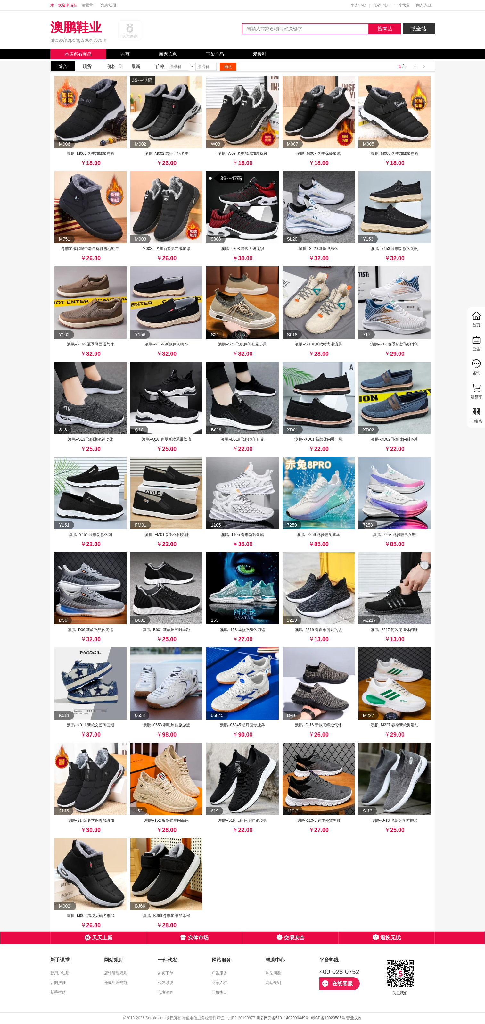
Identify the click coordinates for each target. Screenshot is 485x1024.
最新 (135, 66)
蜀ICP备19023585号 (327, 1018)
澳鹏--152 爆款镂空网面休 (166, 820)
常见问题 (273, 973)
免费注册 (108, 5)
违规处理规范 (115, 982)
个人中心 (358, 5)
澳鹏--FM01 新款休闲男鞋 (166, 534)
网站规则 (273, 982)
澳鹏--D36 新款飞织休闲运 (90, 630)
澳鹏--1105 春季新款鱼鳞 (242, 534)
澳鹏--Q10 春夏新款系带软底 (166, 439)
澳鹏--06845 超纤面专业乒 (242, 725)
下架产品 (215, 54)
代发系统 (165, 982)
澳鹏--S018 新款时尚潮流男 (318, 344)
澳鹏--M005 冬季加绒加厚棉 (394, 153)
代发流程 (165, 992)
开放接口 (219, 992)
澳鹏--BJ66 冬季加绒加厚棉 (166, 915)
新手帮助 (58, 992)
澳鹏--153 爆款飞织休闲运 (242, 630)
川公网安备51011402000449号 (282, 1018)
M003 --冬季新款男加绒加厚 (166, 248)
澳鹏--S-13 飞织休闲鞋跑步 (394, 820)
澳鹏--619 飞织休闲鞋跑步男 (242, 820)
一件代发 (402, 5)
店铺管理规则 (115, 973)
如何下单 (165, 973)
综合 (62, 66)
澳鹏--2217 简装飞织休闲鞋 (394, 630)
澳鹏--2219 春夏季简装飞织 (318, 630)
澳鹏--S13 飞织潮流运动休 (90, 439)
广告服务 (219, 973)
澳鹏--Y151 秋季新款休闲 (90, 534)
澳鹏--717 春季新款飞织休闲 (394, 344)
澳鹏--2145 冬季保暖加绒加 (90, 820)
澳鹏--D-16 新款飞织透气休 (318, 725)
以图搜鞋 (58, 982)
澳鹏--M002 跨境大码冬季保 (90, 915)
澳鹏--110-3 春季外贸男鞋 (318, 820)
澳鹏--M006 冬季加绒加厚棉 (90, 153)
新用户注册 (60, 973)
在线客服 (337, 983)
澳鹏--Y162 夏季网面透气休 (90, 344)
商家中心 (380, 5)
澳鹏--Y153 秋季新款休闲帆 (394, 248)
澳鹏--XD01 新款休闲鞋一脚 (318, 439)
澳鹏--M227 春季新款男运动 (394, 725)
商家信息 (168, 54)
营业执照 (354, 1018)
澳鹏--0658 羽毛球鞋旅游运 (166, 725)
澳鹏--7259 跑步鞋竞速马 (318, 534)
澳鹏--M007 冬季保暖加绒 (318, 153)
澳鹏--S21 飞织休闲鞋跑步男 (242, 344)
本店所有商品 (78, 54)
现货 (87, 66)
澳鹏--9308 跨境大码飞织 (242, 248)
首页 (125, 54)
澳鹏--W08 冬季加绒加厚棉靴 (242, 153)
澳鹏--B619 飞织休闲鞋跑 (242, 439)
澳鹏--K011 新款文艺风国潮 (90, 725)
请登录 (87, 5)
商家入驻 (424, 5)
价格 (111, 66)
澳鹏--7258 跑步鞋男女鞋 (394, 534)
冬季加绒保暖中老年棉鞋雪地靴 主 (90, 248)
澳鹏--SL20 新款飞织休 (318, 248)
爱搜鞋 (260, 54)
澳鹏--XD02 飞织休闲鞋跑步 (394, 439)
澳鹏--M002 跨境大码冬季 (166, 153)
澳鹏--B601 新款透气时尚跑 (166, 630)
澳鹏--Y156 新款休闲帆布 (166, 344)
